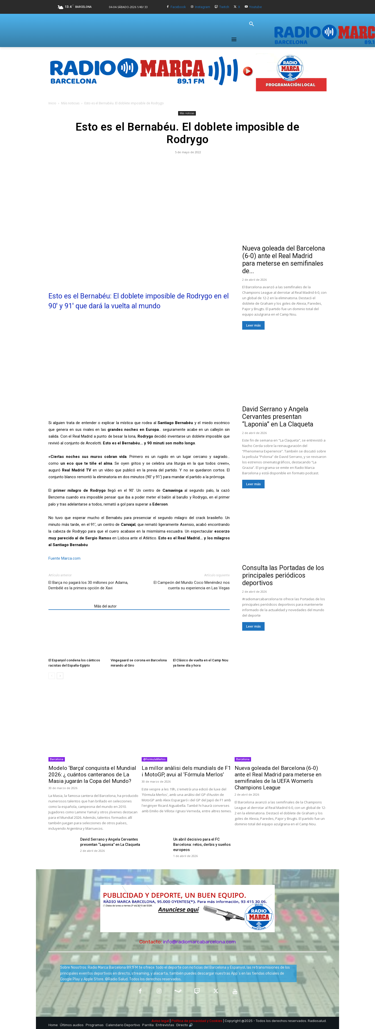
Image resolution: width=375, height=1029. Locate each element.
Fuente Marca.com (64, 558)
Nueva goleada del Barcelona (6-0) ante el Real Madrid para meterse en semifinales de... (283, 260)
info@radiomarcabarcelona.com (199, 942)
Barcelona (56, 759)
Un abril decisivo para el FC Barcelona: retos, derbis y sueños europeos (202, 844)
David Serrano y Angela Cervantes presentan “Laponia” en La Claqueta (277, 416)
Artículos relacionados (70, 606)
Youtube (255, 7)
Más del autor (105, 606)
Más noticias (70, 103)
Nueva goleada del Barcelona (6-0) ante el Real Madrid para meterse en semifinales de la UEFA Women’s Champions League (278, 778)
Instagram (202, 7)
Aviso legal (160, 1021)
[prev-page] (51, 676)
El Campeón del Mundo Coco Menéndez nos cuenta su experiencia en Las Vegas (192, 585)
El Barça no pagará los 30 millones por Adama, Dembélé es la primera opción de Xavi (88, 585)
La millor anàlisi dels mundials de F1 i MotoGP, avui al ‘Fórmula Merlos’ (186, 771)
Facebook (178, 7)
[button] (251, 24)
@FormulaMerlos (154, 759)
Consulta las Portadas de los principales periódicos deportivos (283, 575)
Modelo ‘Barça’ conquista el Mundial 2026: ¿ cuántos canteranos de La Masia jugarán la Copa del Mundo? (92, 774)
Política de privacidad (188, 1021)
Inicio (52, 103)
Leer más (253, 325)
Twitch (224, 7)
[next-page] (60, 676)
